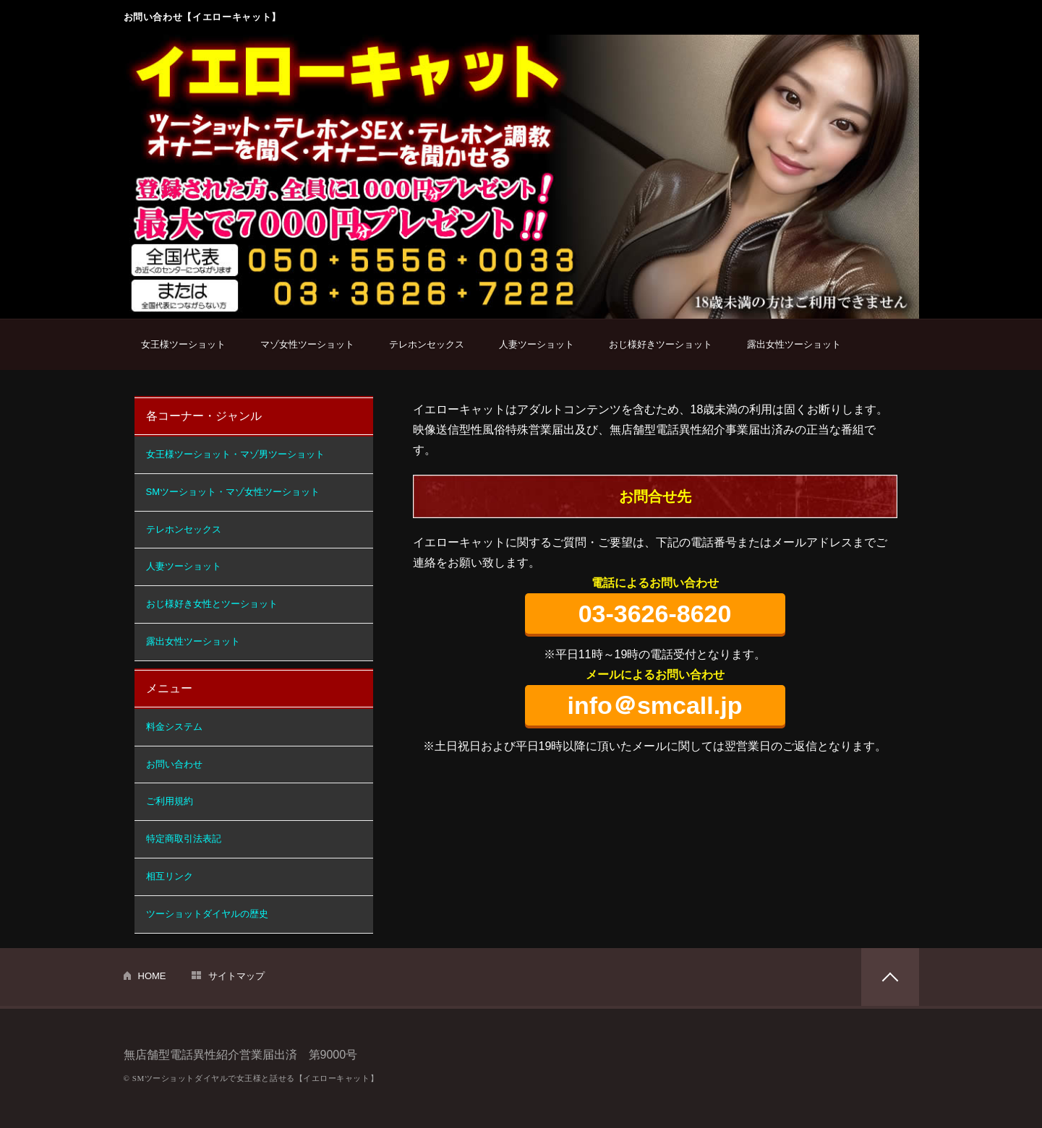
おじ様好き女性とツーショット (212, 603)
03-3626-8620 (655, 613)
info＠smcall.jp (655, 705)
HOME (152, 975)
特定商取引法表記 (183, 838)
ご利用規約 (169, 801)
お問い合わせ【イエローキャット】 (202, 17)
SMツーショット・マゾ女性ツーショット (233, 491)
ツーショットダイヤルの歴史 (207, 913)
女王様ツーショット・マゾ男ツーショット (235, 454)
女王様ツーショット (183, 344)
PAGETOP (890, 977)
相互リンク (169, 876)
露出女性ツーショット (794, 344)
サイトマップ (236, 975)
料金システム (174, 726)
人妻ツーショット (536, 344)
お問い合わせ (174, 764)
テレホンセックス (426, 344)
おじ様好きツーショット (660, 344)
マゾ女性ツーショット (307, 344)
